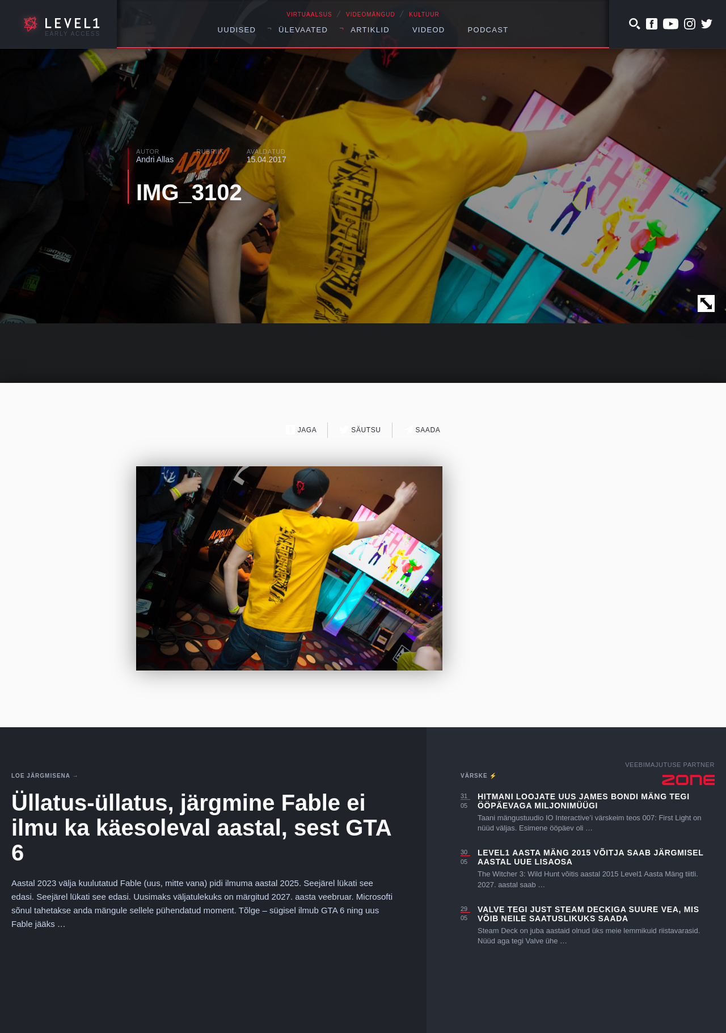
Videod (428, 30)
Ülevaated (303, 30)
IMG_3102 (189, 192)
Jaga (301, 430)
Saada (422, 430)
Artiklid (370, 30)
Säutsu (360, 430)
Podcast (488, 30)
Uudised (237, 30)
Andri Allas (155, 159)
